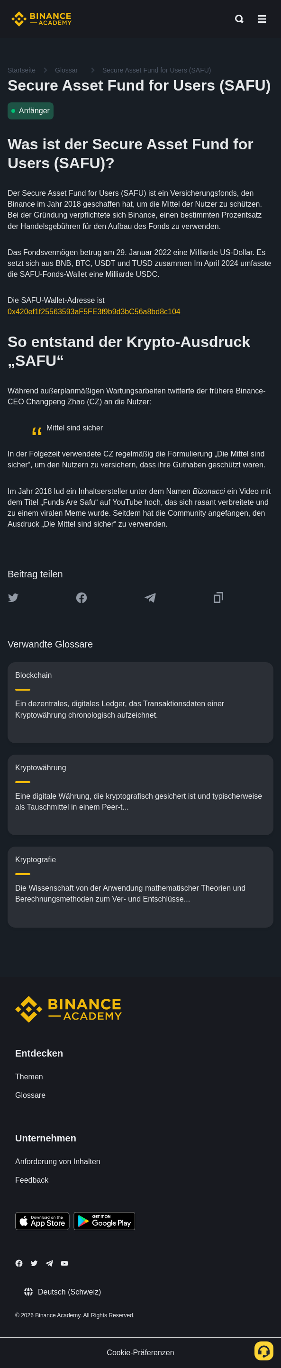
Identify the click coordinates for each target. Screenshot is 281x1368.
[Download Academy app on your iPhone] (42, 1222)
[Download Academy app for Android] (104, 1222)
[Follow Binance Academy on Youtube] (64, 1263)
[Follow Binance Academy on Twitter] (34, 1263)
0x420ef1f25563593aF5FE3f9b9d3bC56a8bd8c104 (94, 312)
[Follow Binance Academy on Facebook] (19, 1263)
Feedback (31, 1180)
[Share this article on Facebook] (81, 597)
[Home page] (41, 19)
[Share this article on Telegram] (150, 597)
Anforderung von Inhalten (57, 1162)
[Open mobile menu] (262, 18)
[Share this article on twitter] (13, 597)
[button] (262, 19)
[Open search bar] (236, 18)
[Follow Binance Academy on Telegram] (49, 1263)
